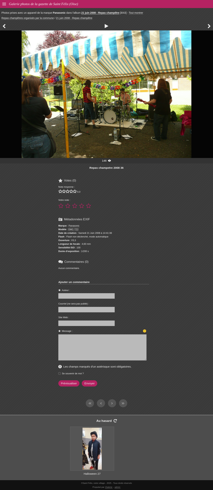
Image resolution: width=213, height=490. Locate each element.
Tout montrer (136, 12)
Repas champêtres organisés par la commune (27, 18)
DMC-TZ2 (73, 229)
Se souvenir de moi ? (73, 373)
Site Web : (63, 317)
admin (117, 487)
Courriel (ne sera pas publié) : (73, 303)
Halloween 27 (92, 473)
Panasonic (74, 225)
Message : (67, 331)
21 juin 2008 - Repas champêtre (100, 12)
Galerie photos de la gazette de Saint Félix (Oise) (43, 4)
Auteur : (66, 290)
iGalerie (108, 487)
